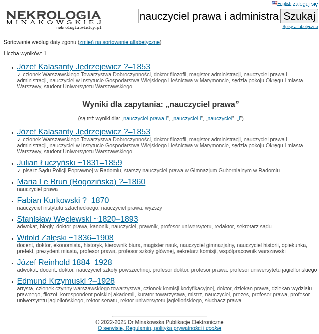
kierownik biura (123, 245)
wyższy (153, 208)
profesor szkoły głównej (145, 251)
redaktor (224, 226)
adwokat (27, 226)
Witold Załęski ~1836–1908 (65, 237)
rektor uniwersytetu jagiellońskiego (161, 300)
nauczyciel (219, 118)
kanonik (99, 226)
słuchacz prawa (223, 300)
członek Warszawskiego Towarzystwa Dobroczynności (87, 74)
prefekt (25, 251)
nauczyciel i (187, 118)
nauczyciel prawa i (145, 118)
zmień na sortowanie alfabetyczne (120, 42)
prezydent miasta (56, 251)
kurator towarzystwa (161, 294)
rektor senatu (101, 300)
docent (25, 245)
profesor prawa (98, 251)
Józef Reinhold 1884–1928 (64, 262)
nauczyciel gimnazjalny (207, 245)
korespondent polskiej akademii (97, 294)
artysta (25, 288)
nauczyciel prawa (37, 189)
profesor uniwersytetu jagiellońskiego (273, 270)
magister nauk (160, 245)
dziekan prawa (251, 288)
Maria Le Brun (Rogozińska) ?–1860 (81, 181)
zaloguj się (305, 4)
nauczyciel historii (258, 245)
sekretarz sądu (254, 226)
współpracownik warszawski (252, 251)
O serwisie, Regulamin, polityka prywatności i (159, 328)
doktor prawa (71, 226)
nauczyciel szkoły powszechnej (113, 270)
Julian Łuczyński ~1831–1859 (69, 162)
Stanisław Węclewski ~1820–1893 (77, 218)
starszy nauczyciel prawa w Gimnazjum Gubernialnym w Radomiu (202, 170)
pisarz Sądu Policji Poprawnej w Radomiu (72, 170)
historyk (93, 245)
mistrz (195, 294)
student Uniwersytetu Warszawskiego (88, 86)
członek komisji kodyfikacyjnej (179, 288)
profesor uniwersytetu (185, 226)
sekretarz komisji (196, 251)
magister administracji (215, 74)
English (281, 3)
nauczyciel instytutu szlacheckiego (57, 208)
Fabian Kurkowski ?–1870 (63, 200)
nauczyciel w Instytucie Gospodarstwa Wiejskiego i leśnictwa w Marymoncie (139, 80)
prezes (241, 294)
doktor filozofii (170, 74)
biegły (46, 226)
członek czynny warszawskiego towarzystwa (88, 288)
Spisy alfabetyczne (300, 26)
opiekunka (294, 245)
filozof (50, 294)
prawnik (148, 226)
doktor (43, 245)
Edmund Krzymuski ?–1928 (66, 280)
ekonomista (67, 245)
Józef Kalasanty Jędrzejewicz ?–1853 (83, 66)
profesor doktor (170, 270)
